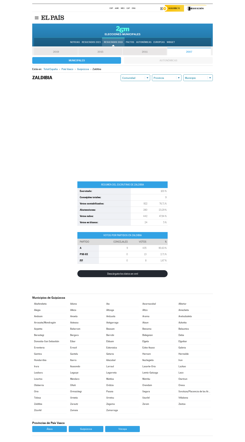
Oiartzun (182, 379)
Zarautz (74, 404)
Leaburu (38, 373)
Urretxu (110, 398)
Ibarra (73, 360)
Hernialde (183, 354)
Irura (36, 367)
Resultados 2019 (113, 42)
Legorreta (111, 373)
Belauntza (183, 329)
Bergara (74, 335)
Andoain (38, 316)
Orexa (181, 385)
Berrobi (110, 335)
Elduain (110, 342)
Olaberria (39, 385)
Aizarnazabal (149, 304)
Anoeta (74, 316)
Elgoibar (182, 342)
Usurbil (146, 398)
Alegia (37, 310)
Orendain (147, 385)
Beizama (146, 329)
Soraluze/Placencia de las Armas (194, 392)
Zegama (110, 404)
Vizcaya (122, 429)
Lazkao (182, 367)
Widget (171, 42)
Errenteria (39, 348)
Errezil (73, 348)
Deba (181, 335)
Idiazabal (111, 360)
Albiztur (182, 304)
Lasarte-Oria (149, 367)
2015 (100, 52)
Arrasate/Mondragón (45, 323)
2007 (189, 52)
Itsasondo (75, 367)
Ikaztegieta (148, 360)
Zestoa (182, 404)
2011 (145, 52)
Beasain (110, 329)
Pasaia (109, 392)
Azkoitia (182, 323)
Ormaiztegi (76, 392)
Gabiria (182, 348)
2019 (56, 52)
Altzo (145, 310)
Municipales (77, 60)
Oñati (73, 385)
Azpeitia (38, 329)
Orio (36, 392)
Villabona (183, 398)
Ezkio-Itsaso (148, 348)
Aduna (73, 304)
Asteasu (74, 323)
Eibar (73, 342)
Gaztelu (74, 354)
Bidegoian (147, 335)
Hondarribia (40, 360)
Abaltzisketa (40, 304)
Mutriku (146, 379)
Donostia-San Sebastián (46, 342)
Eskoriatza (111, 348)
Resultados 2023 (91, 42)
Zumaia (74, 410)
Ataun (145, 323)
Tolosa (37, 398)
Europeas (159, 42)
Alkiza (73, 310)
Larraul (110, 367)
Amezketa (183, 310)
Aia (108, 304)
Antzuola (110, 316)
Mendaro (74, 379)
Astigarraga (112, 323)
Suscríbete (175, 8)
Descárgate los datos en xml (122, 274)
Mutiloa (110, 379)
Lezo (180, 373)
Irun (180, 360)
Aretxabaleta (185, 316)
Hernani (146, 354)
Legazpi (74, 373)
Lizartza (38, 379)
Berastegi (39, 335)
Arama (145, 316)
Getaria (110, 354)
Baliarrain (75, 329)
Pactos (130, 42)
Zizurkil (37, 410)
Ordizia (110, 385)
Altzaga (110, 310)
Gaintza (38, 354)
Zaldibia (38, 404)
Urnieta (74, 398)
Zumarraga (112, 410)
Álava (49, 429)
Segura (146, 392)
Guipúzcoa (86, 429)
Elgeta (145, 342)
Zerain (145, 404)
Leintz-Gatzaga (150, 373)
